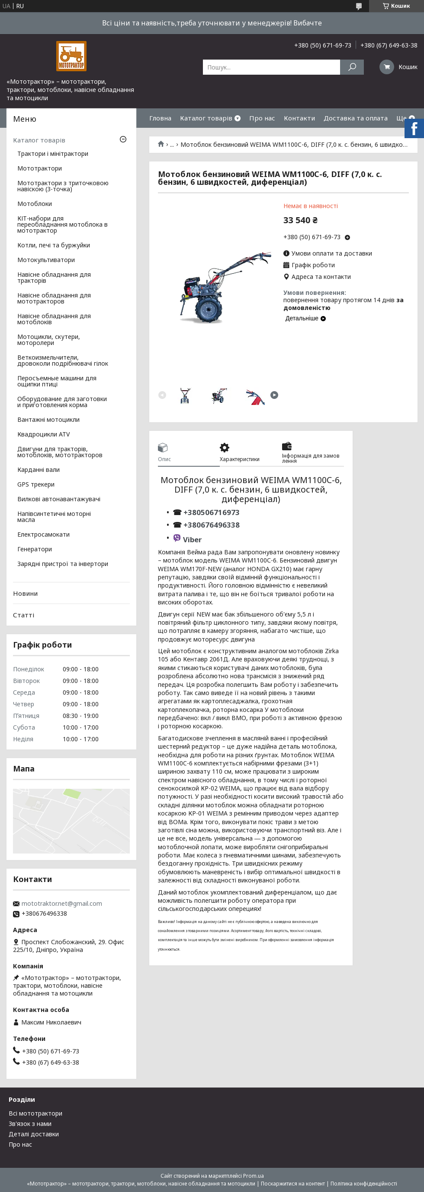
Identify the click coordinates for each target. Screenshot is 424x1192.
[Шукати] (352, 67)
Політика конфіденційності (364, 1183)
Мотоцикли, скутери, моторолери (48, 340)
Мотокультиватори (46, 260)
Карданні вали (38, 470)
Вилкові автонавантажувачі (58, 499)
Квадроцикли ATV (43, 434)
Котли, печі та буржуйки (53, 245)
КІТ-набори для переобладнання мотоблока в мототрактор (62, 224)
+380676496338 (211, 525)
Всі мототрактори (35, 1113)
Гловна (160, 118)
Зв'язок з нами (30, 1123)
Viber (192, 539)
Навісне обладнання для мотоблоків (54, 319)
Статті (23, 614)
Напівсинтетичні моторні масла (54, 517)
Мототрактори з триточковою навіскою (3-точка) (63, 186)
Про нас (262, 118)
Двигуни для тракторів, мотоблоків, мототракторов (60, 452)
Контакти (299, 118)
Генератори (34, 549)
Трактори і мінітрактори (52, 154)
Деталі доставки (34, 1134)
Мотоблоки (34, 204)
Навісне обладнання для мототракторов (54, 298)
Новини (25, 593)
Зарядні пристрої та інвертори (62, 564)
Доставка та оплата (356, 118)
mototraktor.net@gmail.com (62, 903)
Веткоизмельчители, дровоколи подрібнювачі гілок (62, 360)
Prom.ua (253, 1175)
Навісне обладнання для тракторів (54, 278)
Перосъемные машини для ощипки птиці (56, 381)
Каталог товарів (206, 118)
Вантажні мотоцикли (48, 420)
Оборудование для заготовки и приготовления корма (62, 402)
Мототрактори (39, 168)
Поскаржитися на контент (293, 1183)
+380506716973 (211, 512)
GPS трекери (36, 484)
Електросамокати (43, 534)
